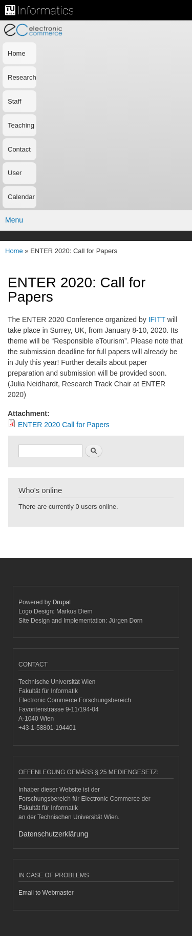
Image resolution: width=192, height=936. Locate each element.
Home (17, 53)
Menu (14, 220)
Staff (15, 101)
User (15, 173)
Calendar (21, 197)
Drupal (62, 602)
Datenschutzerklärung (53, 834)
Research (22, 77)
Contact (19, 149)
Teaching (21, 125)
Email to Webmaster (46, 892)
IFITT (157, 319)
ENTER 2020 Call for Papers (64, 425)
